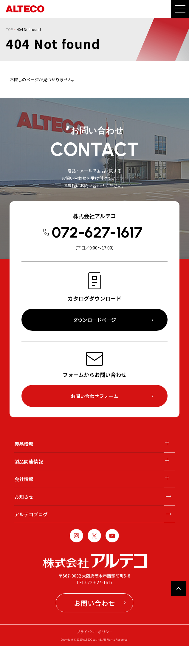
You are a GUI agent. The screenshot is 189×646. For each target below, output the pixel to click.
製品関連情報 (28, 461)
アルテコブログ (31, 514)
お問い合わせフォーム (94, 396)
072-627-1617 (97, 232)
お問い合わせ (94, 603)
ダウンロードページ (94, 319)
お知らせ (23, 496)
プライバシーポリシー (94, 631)
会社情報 (23, 479)
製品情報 (23, 443)
